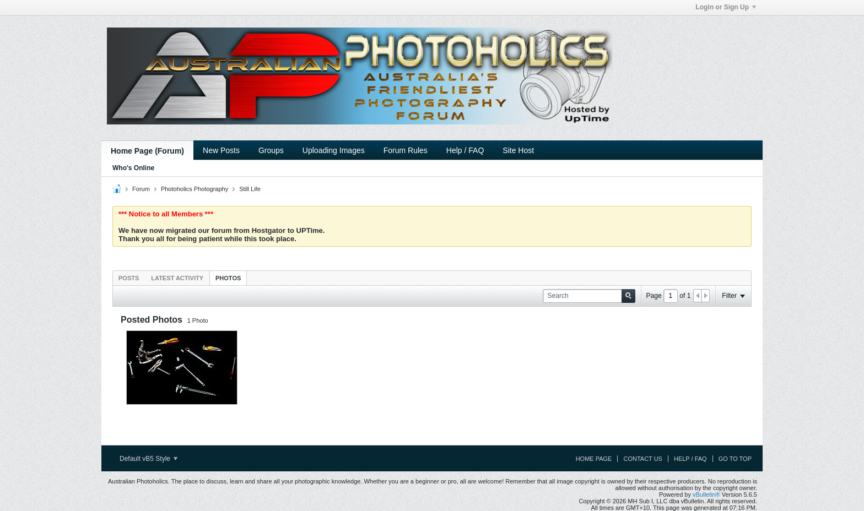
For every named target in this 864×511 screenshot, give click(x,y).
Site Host (518, 150)
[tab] (128, 277)
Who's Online (133, 168)
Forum (141, 189)
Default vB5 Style (148, 459)
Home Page (594, 458)
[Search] (589, 296)
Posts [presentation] (128, 278)
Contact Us (642, 458)
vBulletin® (706, 494)
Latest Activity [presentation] (177, 278)
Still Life (250, 189)
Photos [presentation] (228, 278)
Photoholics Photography (194, 189)
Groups (271, 150)
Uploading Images (334, 150)
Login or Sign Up (725, 7)
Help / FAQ (465, 150)
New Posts (221, 150)
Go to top (735, 458)
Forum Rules (406, 150)
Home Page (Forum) (147, 150)
